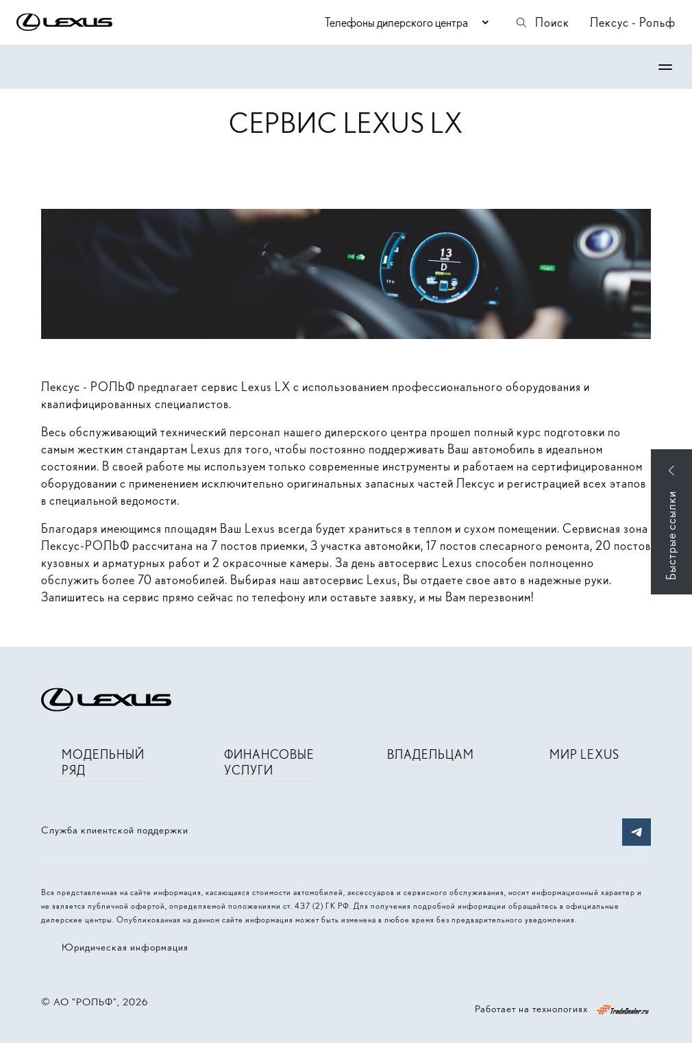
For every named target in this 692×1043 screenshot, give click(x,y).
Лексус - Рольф (633, 22)
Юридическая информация (125, 947)
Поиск (542, 22)
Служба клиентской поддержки (114, 830)
